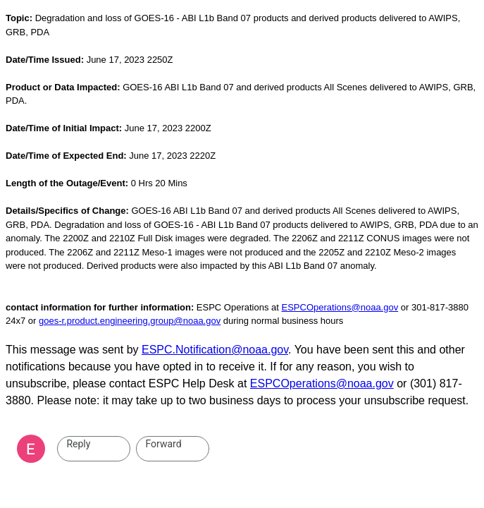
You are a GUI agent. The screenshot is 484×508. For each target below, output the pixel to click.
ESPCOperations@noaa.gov (340, 307)
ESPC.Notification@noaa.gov (215, 350)
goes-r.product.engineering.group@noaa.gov (130, 320)
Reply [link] (78, 443)
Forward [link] (163, 443)
